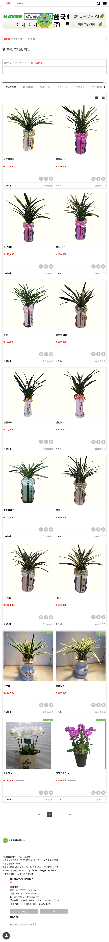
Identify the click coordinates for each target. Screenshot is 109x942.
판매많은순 (28, 86)
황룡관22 (60, 159)
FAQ (24, 911)
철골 (5, 335)
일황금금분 (8, 510)
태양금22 (60, 247)
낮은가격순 (45, 86)
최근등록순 (11, 86)
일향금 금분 (61, 335)
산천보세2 (8, 422)
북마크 (20, 3)
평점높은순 (80, 86)
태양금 (59, 598)
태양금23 (7, 247)
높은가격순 (62, 86)
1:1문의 (53, 911)
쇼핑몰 (8, 3)
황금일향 (60, 685)
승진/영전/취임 (38, 62)
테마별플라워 (21, 62)
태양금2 (7, 598)
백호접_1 (7, 773)
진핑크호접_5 (62, 773)
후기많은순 (97, 86)
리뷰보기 (7, 185)
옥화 (58, 510)
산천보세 (60, 422)
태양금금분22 (10, 159)
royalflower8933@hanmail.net (42, 870)
